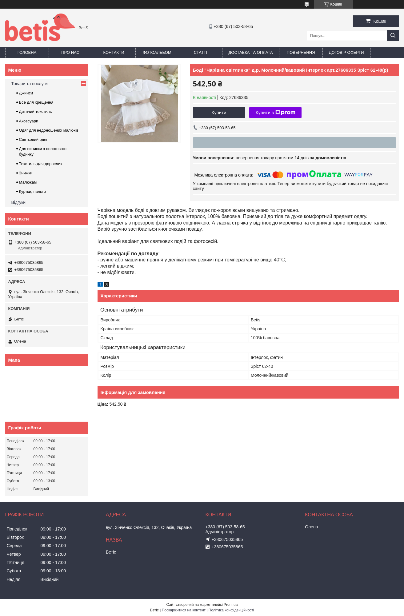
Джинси (26, 93)
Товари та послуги (29, 83)
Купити (219, 112)
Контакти (113, 52)
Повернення (301, 52)
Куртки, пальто (32, 191)
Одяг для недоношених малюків (48, 130)
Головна (27, 52)
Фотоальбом (157, 52)
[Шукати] (393, 35)
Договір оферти (346, 52)
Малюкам (28, 182)
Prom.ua (231, 604)
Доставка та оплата (251, 52)
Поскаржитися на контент (184, 610)
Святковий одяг (33, 139)
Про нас (70, 52)
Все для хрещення (36, 102)
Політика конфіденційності (231, 610)
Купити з (275, 112)
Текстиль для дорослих (40, 163)
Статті (200, 52)
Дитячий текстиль (35, 111)
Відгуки (18, 202)
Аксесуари (28, 121)
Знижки (26, 173)
